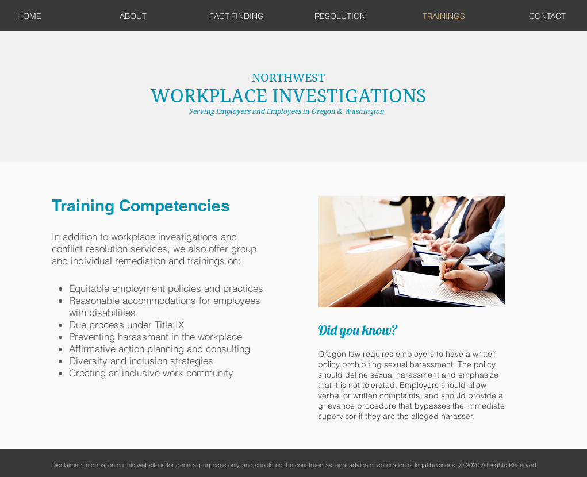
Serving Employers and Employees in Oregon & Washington (288, 111)
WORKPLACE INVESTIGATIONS (288, 95)
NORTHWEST (288, 77)
